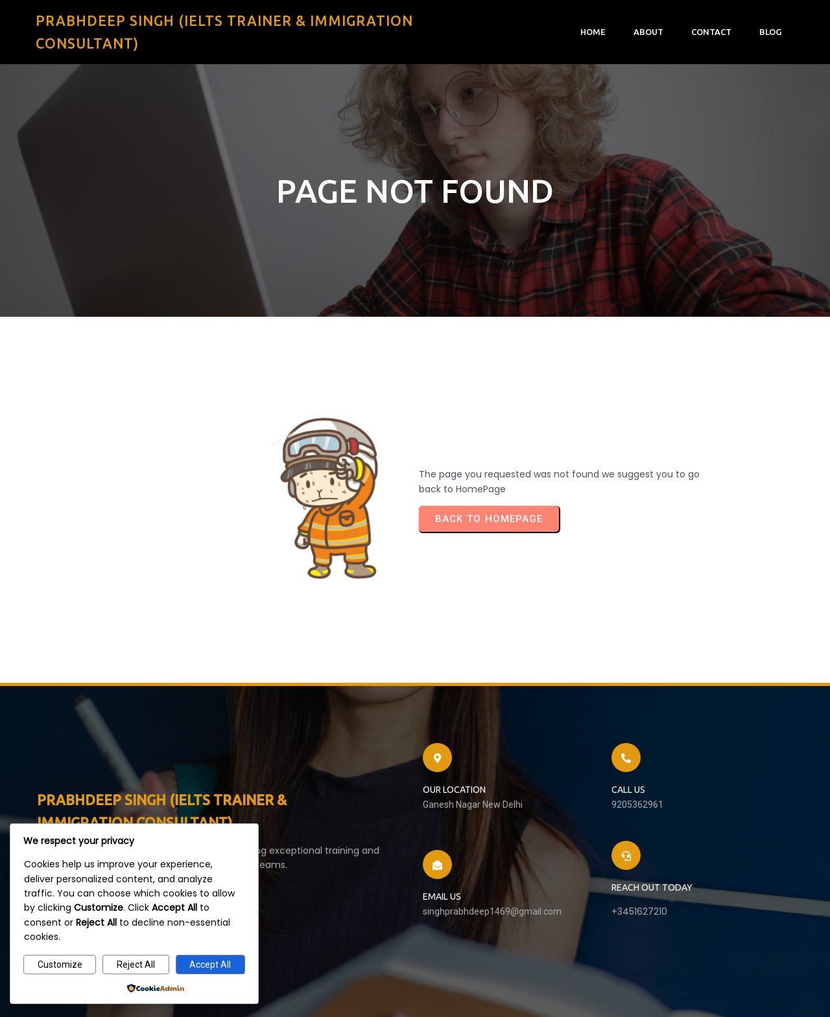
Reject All (136, 964)
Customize (60, 964)
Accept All (210, 964)
